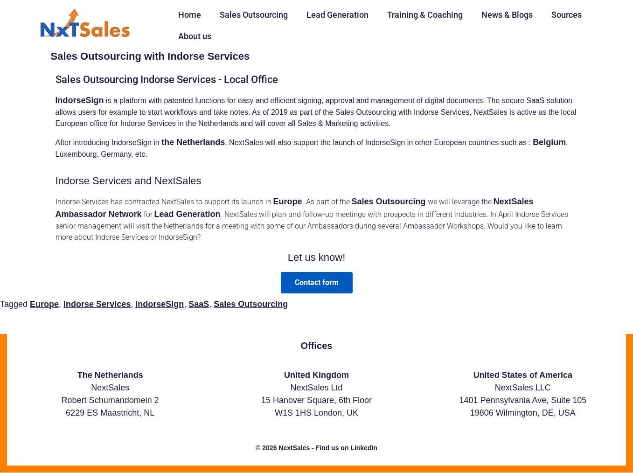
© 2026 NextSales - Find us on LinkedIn (316, 448)
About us (194, 36)
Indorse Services (97, 304)
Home (189, 15)
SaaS (198, 304)
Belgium (549, 142)
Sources (566, 15)
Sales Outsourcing (254, 15)
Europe (287, 201)
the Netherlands (193, 142)
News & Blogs (507, 15)
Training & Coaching (425, 15)
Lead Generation (337, 15)
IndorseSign (80, 100)
